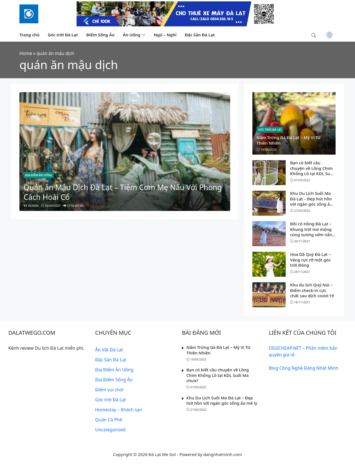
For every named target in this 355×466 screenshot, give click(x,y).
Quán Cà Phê (108, 420)
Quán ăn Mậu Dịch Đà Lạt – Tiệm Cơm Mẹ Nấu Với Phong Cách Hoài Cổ (123, 192)
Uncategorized (110, 430)
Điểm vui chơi (109, 390)
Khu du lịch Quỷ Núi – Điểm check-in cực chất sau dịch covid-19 (312, 290)
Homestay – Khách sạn (118, 410)
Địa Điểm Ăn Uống (38, 175)
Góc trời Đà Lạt (270, 130)
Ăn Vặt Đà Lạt (109, 350)
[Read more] (177, 13)
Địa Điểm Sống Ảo (114, 380)
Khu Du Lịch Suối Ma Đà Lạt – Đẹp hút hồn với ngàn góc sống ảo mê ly (311, 201)
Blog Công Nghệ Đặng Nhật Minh (303, 368)
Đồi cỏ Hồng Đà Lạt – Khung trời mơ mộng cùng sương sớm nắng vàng (312, 232)
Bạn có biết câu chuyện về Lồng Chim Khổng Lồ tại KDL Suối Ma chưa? (312, 171)
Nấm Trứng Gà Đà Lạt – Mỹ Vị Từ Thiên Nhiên (289, 140)
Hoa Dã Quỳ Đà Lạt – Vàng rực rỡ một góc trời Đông (310, 259)
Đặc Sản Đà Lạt (110, 360)
